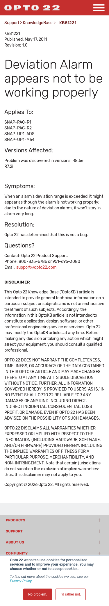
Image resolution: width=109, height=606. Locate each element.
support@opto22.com (36, 267)
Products (15, 520)
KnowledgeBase (38, 22)
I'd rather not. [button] (70, 594)
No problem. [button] (37, 594)
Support (11, 22)
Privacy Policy (20, 581)
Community (17, 553)
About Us (15, 542)
